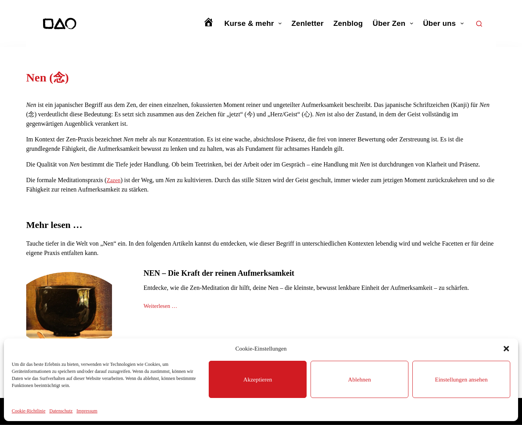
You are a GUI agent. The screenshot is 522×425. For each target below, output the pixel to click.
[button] (506, 349)
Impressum (86, 411)
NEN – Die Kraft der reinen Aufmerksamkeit (219, 273)
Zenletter (307, 23)
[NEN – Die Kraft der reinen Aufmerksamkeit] (69, 310)
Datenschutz (60, 411)
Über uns (445, 23)
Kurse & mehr (254, 23)
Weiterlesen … (162, 306)
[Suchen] (479, 24)
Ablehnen (359, 379)
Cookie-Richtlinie (28, 411)
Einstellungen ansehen (461, 379)
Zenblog (348, 23)
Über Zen (395, 23)
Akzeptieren (257, 379)
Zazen (114, 180)
